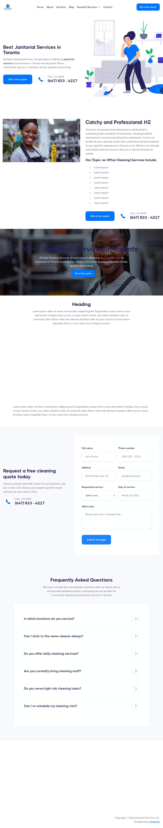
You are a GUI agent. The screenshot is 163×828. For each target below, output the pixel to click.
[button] (88, 7)
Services (61, 7)
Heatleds (155, 822)
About (50, 7)
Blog (71, 7)
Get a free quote (148, 7)
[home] (11, 7)
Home (40, 7)
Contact (107, 7)
